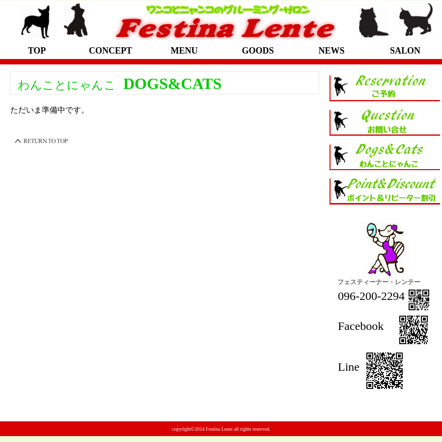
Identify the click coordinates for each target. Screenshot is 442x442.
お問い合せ (385, 121)
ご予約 (385, 86)
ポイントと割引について (385, 190)
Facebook (368, 326)
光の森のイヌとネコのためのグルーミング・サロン (223, 21)
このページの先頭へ (41, 141)
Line (350, 366)
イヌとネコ (385, 155)
